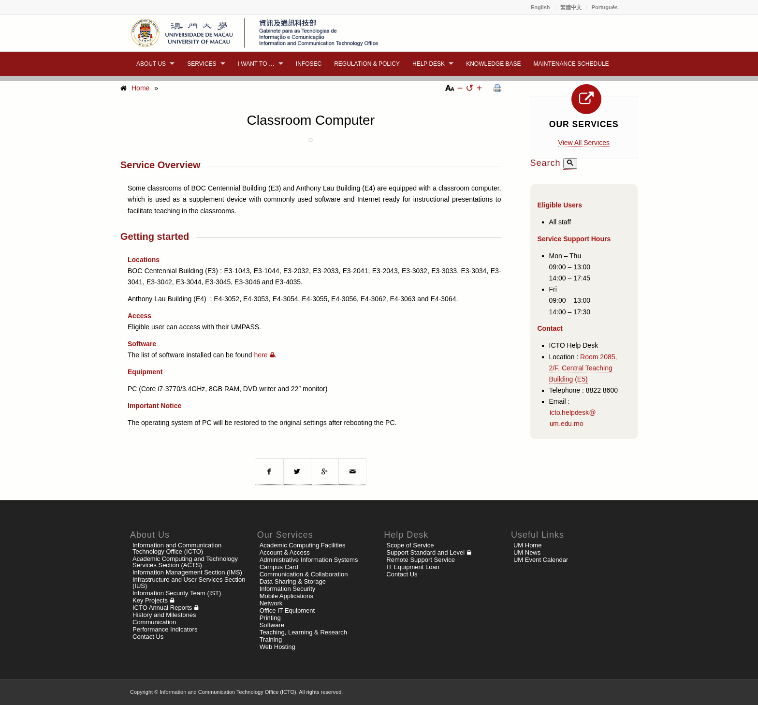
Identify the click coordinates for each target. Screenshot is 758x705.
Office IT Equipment (287, 610)
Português (605, 7)
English (540, 7)
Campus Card (279, 567)
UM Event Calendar (540, 559)
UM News (526, 552)
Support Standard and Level (425, 552)
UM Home (527, 545)
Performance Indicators (164, 629)
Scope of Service (410, 545)
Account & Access (285, 552)
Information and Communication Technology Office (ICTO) (176, 548)
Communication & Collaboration (304, 574)
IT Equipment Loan (412, 567)
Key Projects (150, 600)
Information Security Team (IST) (176, 593)
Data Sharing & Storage (293, 581)
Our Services (584, 124)
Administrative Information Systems (309, 559)
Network (271, 603)
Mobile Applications (286, 596)
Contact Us (147, 636)
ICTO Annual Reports (162, 607)
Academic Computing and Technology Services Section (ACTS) (185, 562)
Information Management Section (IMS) (187, 572)
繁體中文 (571, 7)
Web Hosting (277, 646)
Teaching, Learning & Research (303, 632)
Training (271, 639)
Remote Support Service (420, 559)
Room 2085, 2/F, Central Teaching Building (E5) (583, 368)
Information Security (288, 588)
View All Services (584, 143)
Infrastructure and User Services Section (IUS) (188, 582)
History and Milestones (164, 614)
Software (272, 625)
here (260, 355)
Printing (270, 617)
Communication (154, 622)
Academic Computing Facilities (303, 545)
